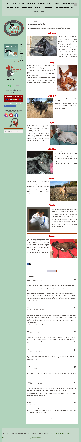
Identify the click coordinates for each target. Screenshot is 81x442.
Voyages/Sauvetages (13, 8)
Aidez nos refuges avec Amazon (64, 8)
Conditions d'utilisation (15, 436)
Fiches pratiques (27, 8)
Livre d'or (43, 12)
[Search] (13, 131)
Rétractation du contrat (36, 438)
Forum (36, 12)
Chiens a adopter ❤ (18, 4)
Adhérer (37, 8)
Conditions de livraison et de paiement (62, 433)
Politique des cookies (19, 438)
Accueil (7, 4)
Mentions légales (6, 436)
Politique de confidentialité (8, 438)
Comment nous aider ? (68, 4)
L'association (31, 4)
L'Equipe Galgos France (44, 4)
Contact (56, 4)
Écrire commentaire (52, 271)
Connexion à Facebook (10, 105)
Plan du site (27, 438)
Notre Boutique (47, 8)
